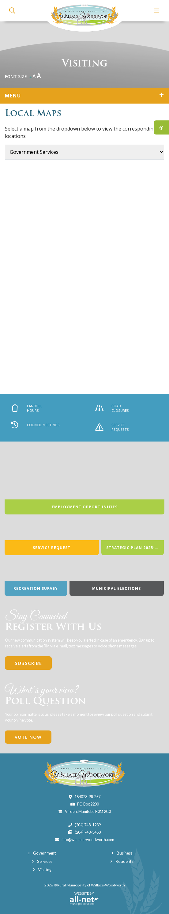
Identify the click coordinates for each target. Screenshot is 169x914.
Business (125, 853)
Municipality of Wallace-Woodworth (84, 16)
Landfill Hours (27, 408)
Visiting (44, 869)
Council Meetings (35, 424)
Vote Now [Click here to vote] (28, 737)
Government (44, 853)
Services (44, 861)
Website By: (84, 898)
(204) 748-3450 (88, 832)
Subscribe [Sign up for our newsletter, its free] (28, 663)
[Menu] (157, 10)
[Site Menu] (84, 96)
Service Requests (112, 427)
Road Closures (112, 408)
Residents (124, 861)
